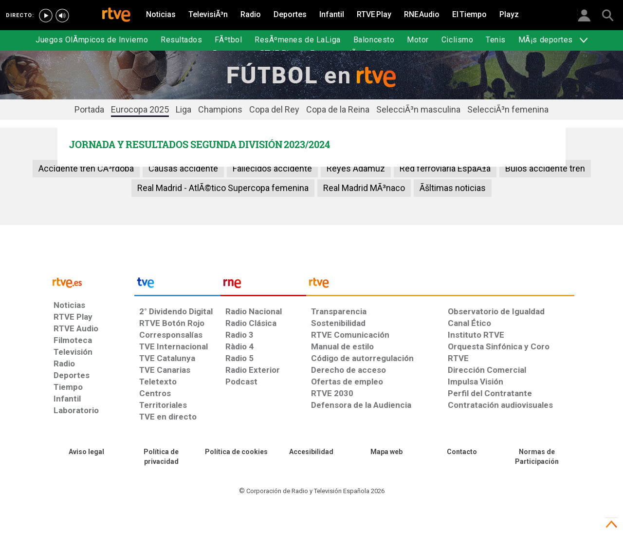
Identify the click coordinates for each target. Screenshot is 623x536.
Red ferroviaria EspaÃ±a (445, 168)
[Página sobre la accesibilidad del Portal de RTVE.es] (311, 452)
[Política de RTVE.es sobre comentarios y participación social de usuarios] (537, 457)
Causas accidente (183, 168)
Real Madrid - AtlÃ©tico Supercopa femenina (223, 188)
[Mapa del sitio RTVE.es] (386, 452)
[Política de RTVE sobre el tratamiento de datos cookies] (237, 452)
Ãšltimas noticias (453, 188)
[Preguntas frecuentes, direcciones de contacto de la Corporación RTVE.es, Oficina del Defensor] (461, 452)
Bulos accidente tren (545, 168)
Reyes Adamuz (356, 168)
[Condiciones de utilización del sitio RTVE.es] (86, 452)
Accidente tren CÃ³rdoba (86, 168)
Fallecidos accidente (272, 168)
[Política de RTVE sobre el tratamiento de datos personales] (161, 457)
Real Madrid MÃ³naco (364, 188)
